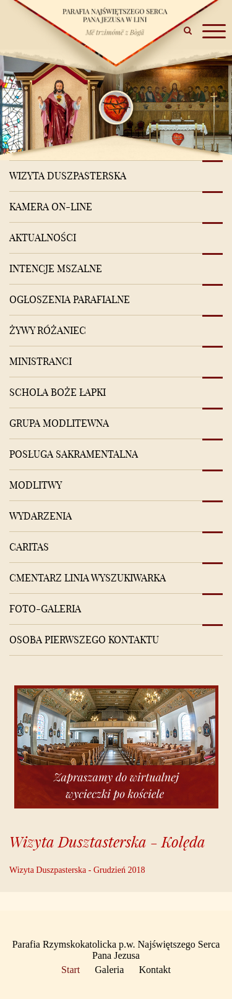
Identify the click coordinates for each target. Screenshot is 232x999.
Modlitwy (35, 485)
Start (70, 969)
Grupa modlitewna (59, 423)
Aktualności (42, 237)
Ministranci (40, 361)
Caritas (29, 547)
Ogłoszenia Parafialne (69, 299)
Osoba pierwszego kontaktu (84, 639)
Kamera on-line (50, 206)
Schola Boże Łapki (57, 392)
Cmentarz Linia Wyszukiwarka (87, 578)
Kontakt (155, 969)
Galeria (109, 969)
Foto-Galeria (45, 608)
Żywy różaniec (47, 330)
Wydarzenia (40, 516)
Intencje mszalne (55, 268)
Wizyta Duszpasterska (67, 175)
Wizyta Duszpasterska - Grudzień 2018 (77, 870)
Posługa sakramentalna (73, 454)
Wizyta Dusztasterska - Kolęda (107, 841)
